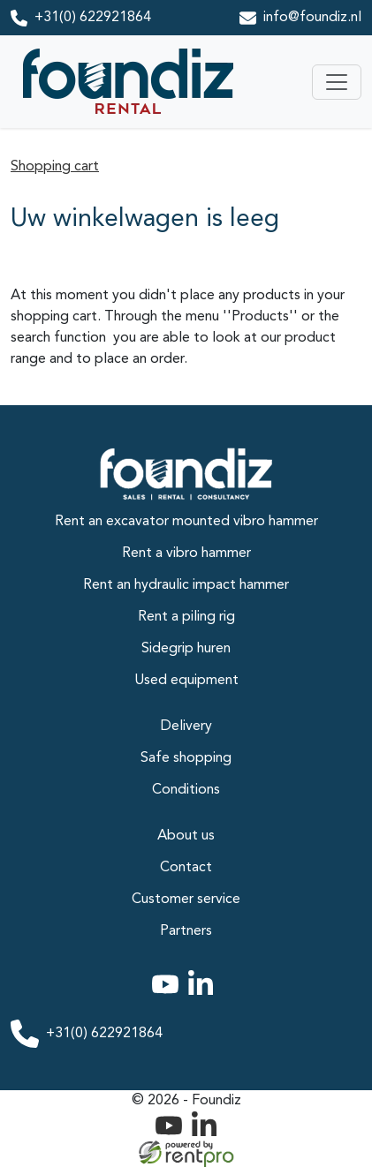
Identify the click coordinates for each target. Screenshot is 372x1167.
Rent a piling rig (186, 617)
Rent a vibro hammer (186, 553)
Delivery (186, 726)
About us (186, 836)
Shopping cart (55, 167)
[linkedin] (204, 995)
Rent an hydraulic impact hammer (186, 585)
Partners (186, 931)
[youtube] (168, 995)
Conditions (186, 790)
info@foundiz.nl (312, 18)
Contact (186, 868)
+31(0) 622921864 (92, 18)
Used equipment (186, 681)
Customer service (186, 899)
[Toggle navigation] (336, 82)
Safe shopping (186, 758)
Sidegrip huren (186, 649)
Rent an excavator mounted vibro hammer (186, 522)
